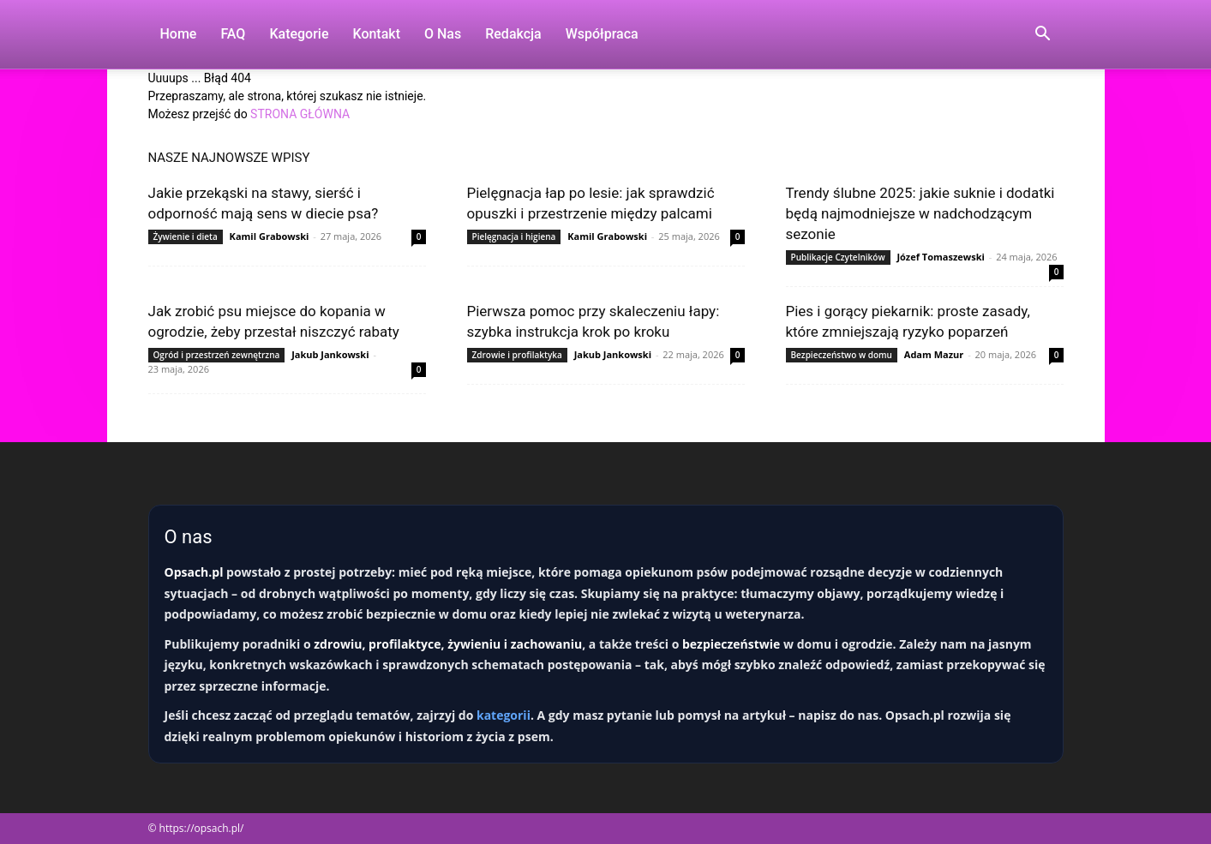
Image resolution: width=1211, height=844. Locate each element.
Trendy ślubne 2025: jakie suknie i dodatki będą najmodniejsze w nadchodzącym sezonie (920, 213)
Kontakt (376, 34)
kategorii (504, 715)
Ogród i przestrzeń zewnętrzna (216, 355)
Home (178, 34)
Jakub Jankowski (330, 354)
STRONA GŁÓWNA (300, 114)
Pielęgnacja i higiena (514, 236)
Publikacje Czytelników (838, 257)
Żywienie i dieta (185, 236)
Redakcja (513, 34)
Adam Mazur (933, 354)
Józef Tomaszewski (940, 256)
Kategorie (298, 34)
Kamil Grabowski (269, 236)
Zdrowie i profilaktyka (517, 355)
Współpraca (602, 34)
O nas (442, 34)
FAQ (232, 34)
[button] (1043, 35)
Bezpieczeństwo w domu (841, 355)
